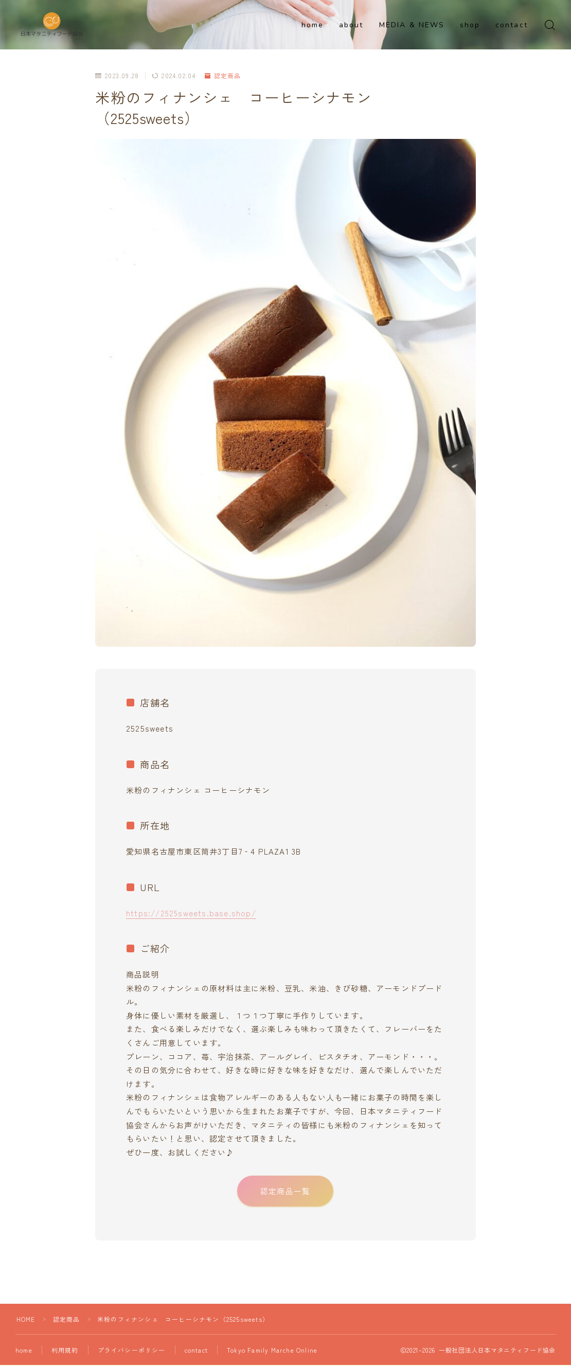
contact (511, 25)
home (312, 25)
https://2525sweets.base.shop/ (191, 912)
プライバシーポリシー (133, 1352)
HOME (25, 1321)
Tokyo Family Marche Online (273, 1352)
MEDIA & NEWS (411, 25)
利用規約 (66, 1352)
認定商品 (223, 75)
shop (470, 25)
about (351, 25)
